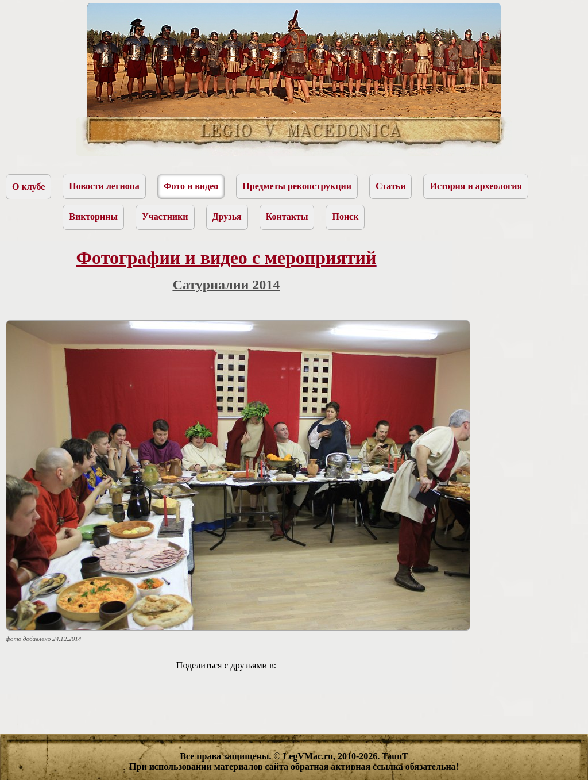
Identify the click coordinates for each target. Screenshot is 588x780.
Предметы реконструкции (296, 186)
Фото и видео (191, 186)
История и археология (476, 186)
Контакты (287, 216)
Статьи (391, 186)
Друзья (227, 216)
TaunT (395, 756)
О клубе (28, 186)
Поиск (345, 216)
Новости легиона (104, 186)
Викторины (93, 216)
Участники (165, 216)
